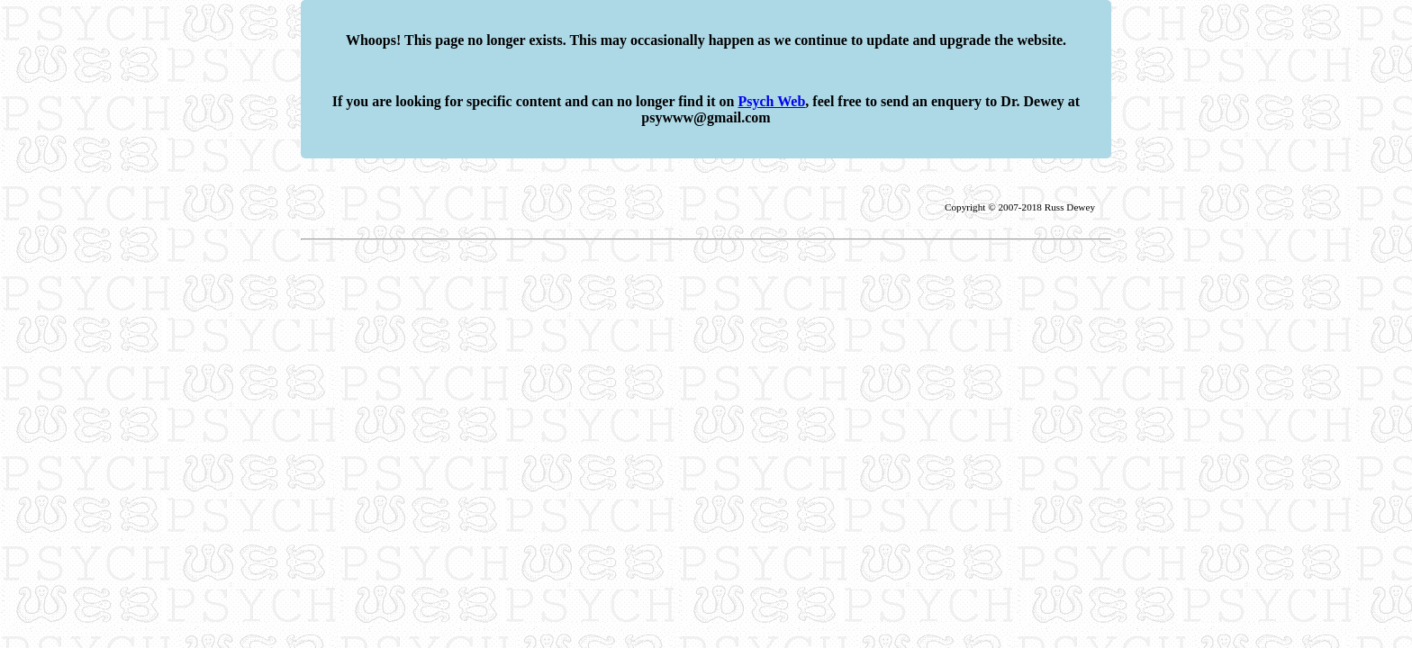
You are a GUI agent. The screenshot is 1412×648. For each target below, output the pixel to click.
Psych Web (772, 101)
